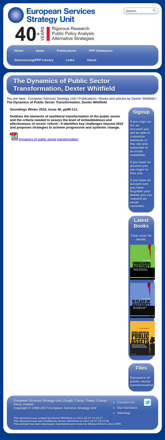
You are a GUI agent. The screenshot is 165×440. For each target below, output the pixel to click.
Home (19, 51)
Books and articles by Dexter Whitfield (127, 98)
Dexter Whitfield (61, 418)
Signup (141, 112)
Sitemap (123, 413)
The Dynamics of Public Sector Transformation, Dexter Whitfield (64, 84)
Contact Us (125, 402)
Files (141, 368)
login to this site (139, 171)
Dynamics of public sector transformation (141, 381)
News (40, 51)
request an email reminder (138, 202)
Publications (66, 51)
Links (70, 60)
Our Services (127, 408)
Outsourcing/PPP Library (33, 60)
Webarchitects (97, 423)
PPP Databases (101, 51)
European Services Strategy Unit (52, 98)
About (91, 60)
